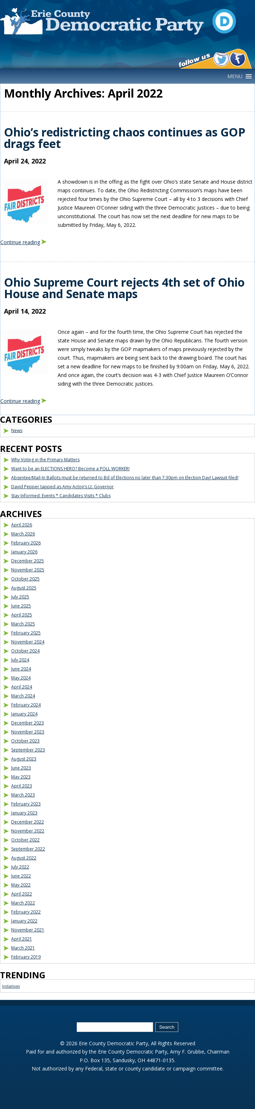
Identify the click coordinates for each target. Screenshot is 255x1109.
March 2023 (23, 795)
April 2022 (21, 894)
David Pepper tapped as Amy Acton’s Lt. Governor (62, 487)
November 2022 (27, 831)
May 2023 (21, 777)
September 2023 (28, 750)
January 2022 (24, 921)
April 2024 (21, 687)
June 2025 (21, 606)
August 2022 (23, 858)
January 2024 (24, 714)
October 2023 (25, 741)
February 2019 (26, 957)
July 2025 (20, 597)
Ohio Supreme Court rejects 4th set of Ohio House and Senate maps (124, 287)
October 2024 (25, 651)
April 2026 (21, 525)
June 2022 (21, 876)
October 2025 (25, 579)
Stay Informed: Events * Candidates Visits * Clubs (61, 496)
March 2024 (23, 696)
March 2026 (23, 534)
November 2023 (27, 732)
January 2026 (24, 552)
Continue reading (20, 242)
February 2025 (26, 633)
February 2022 (26, 912)
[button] (234, 76)
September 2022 (28, 849)
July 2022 (20, 867)
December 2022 (27, 822)
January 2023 (24, 813)
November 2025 (27, 570)
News (16, 430)
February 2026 (26, 543)
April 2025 (21, 615)
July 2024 (20, 660)
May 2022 (21, 885)
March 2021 (23, 948)
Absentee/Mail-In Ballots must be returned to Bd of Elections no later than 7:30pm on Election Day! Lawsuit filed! (124, 478)
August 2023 (23, 759)
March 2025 (23, 624)
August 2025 (23, 588)
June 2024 (21, 669)
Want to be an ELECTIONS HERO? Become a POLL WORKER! (70, 469)
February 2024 (26, 705)
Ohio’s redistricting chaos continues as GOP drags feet (124, 137)
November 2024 (27, 642)
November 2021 (27, 930)
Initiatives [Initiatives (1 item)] (11, 986)
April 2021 (21, 939)
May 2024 (21, 678)
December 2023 (27, 723)
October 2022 (25, 840)
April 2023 (21, 786)
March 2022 (23, 903)
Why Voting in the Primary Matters (45, 460)
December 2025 (27, 561)
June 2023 (21, 768)
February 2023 (26, 804)
